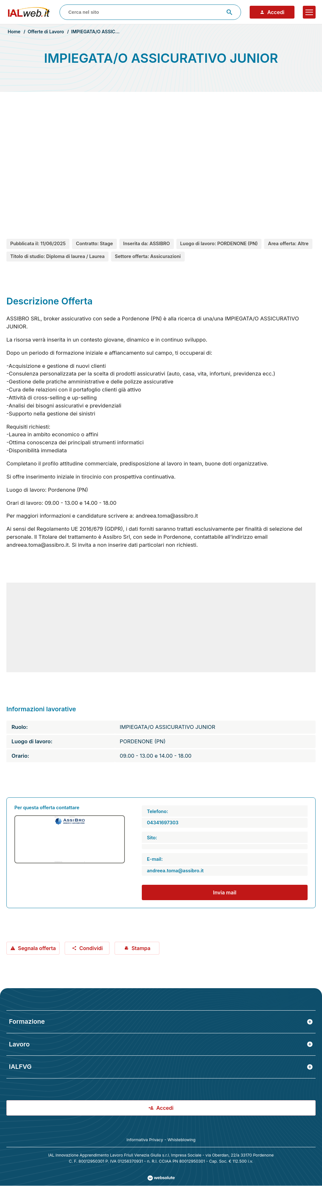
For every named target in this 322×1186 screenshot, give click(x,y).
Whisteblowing (181, 1139)
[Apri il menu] (309, 12)
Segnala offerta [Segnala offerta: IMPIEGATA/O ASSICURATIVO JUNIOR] (33, 948)
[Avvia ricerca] (229, 12)
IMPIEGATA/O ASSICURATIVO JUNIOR (112, 31)
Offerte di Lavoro (46, 31)
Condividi (87, 948)
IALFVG (161, 1066)
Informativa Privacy (144, 1139)
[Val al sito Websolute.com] (161, 1178)
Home (14, 31)
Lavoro (161, 1044)
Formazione (161, 1021)
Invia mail (225, 892)
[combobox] (150, 12)
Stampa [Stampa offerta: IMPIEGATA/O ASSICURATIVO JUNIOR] (137, 948)
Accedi (272, 12)
